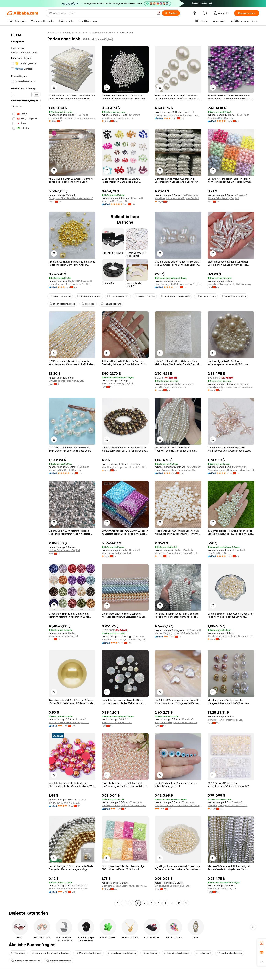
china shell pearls (111, 303)
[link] (261, 943)
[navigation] (26, 468)
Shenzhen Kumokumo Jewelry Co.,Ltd (69, 722)
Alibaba (51, 32)
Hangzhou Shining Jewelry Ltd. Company (229, 284)
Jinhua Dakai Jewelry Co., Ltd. (223, 198)
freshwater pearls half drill (175, 296)
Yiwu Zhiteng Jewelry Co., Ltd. (117, 383)
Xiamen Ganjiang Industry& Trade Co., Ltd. (177, 633)
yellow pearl (203, 953)
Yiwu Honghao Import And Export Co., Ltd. (177, 198)
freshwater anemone (89, 296)
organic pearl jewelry (234, 296)
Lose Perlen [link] (126, 32)
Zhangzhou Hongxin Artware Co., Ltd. (68, 888)
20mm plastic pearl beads (25, 960)
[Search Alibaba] (101, 13)
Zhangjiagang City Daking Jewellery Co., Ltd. (178, 284)
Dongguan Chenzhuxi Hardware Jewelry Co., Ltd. (72, 198)
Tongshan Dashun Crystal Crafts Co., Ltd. (123, 639)
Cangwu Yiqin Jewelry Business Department (178, 805)
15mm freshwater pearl (88, 953)
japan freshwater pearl (176, 953)
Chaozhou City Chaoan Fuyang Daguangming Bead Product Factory (72, 118)
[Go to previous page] (117, 903)
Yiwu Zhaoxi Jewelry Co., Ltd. (117, 722)
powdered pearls (145, 296)
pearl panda (150, 953)
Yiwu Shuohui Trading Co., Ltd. (117, 118)
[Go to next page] (186, 903)
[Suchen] (171, 13)
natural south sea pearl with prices (50, 953)
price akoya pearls (117, 296)
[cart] (205, 13)
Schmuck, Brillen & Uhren (73, 32)
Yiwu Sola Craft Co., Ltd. (220, 118)
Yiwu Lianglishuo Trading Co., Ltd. (172, 885)
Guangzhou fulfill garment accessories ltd (124, 805)
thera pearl (18, 953)
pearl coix (88, 303)
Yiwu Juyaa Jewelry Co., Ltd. (63, 636)
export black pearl (60, 296)
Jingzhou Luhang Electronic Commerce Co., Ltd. (231, 636)
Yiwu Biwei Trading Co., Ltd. (222, 888)
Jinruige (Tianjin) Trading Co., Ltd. (66, 380)
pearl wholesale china (229, 953)
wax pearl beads (206, 296)
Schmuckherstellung (104, 32)
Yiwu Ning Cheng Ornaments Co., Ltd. (227, 805)
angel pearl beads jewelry (122, 953)
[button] (158, 13)
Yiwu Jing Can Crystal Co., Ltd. (118, 201)
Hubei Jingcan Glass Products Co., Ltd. (69, 284)
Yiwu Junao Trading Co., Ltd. (116, 553)
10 (179, 903)
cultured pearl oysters (58, 960)
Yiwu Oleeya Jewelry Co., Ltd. (64, 802)
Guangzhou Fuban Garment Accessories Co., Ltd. (178, 115)
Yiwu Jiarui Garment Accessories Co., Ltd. (177, 553)
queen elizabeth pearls (62, 303)
